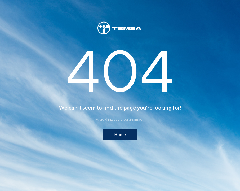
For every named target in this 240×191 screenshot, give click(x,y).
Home (120, 134)
